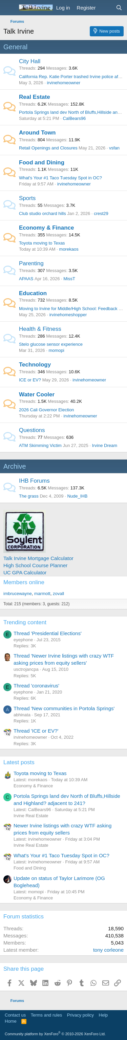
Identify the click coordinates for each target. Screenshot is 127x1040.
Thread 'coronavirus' (36, 685)
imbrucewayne (17, 593)
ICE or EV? (30, 379)
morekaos (69, 249)
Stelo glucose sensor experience (51, 344)
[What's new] (105, 7)
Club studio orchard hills (42, 213)
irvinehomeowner (63, 82)
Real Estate (34, 97)
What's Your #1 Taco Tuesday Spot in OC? (60, 177)
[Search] (119, 7)
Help (103, 1015)
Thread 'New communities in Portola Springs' (64, 708)
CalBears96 (74, 118)
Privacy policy (80, 1015)
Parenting (31, 263)
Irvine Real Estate (31, 815)
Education (33, 293)
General (15, 47)
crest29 (101, 213)
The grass (29, 496)
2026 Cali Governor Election (46, 409)
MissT (69, 278)
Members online (23, 582)
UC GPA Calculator (24, 572)
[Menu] (9, 8)
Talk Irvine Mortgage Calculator (38, 558)
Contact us (15, 1015)
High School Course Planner (35, 565)
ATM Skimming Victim (40, 445)
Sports (27, 198)
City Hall (29, 61)
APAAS (26, 278)
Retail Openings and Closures (48, 147)
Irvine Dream (104, 445)
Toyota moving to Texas (42, 243)
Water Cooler (37, 394)
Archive (14, 466)
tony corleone (108, 950)
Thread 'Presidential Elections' (48, 633)
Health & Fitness (40, 329)
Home (11, 1021)
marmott (42, 593)
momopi (56, 350)
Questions (32, 430)
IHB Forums (34, 481)
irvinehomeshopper (68, 314)
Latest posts (19, 762)
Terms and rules (46, 1015)
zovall (58, 593)
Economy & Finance (46, 228)
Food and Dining (41, 162)
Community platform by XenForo (55, 1034)
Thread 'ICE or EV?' (36, 731)
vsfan (114, 147)
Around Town (37, 132)
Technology (35, 364)
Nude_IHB (77, 496)
